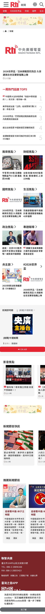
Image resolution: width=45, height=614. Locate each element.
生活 (42, 10)
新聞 (11, 31)
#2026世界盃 (15, 10)
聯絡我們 (5, 575)
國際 (34, 10)
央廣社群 (34, 575)
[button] (6, 4)
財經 (27, 10)
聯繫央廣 (6, 558)
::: (3, 31)
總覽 (5, 10)
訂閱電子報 (24, 575)
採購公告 (14, 575)
